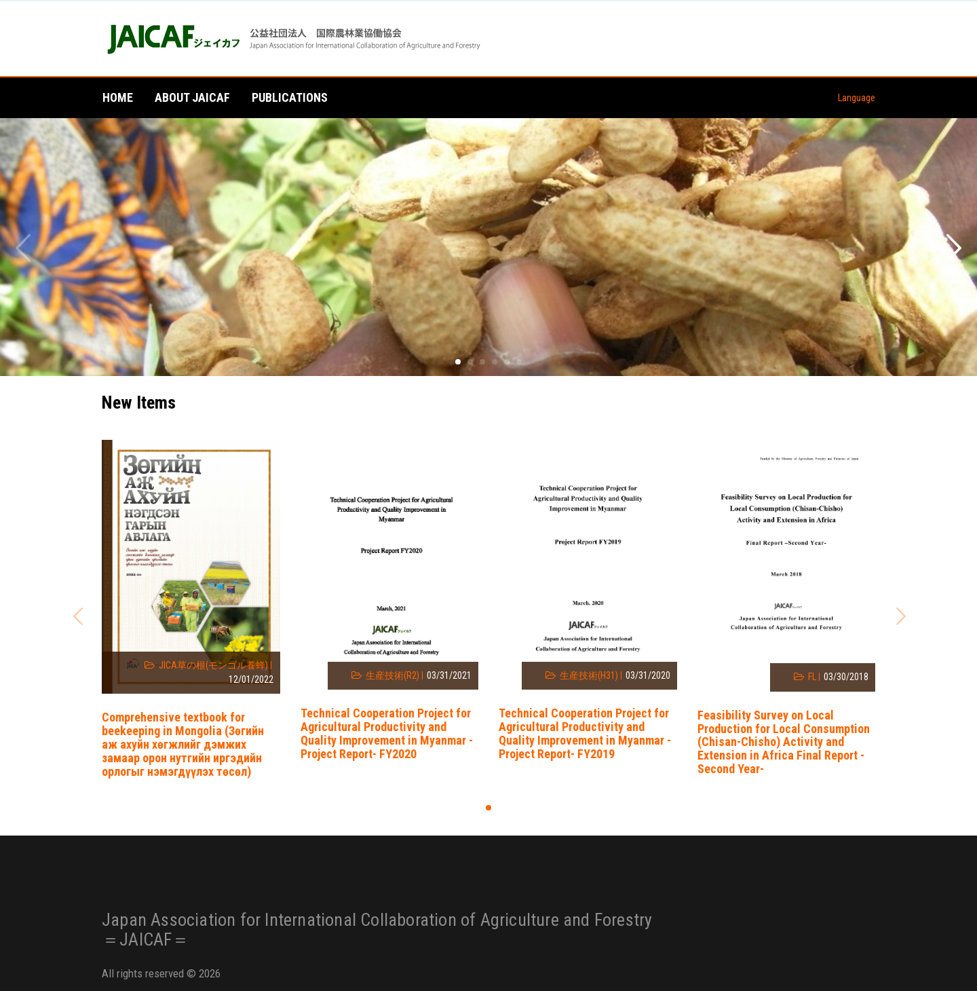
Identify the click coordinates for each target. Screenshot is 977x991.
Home (117, 97)
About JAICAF (192, 97)
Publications (290, 97)
